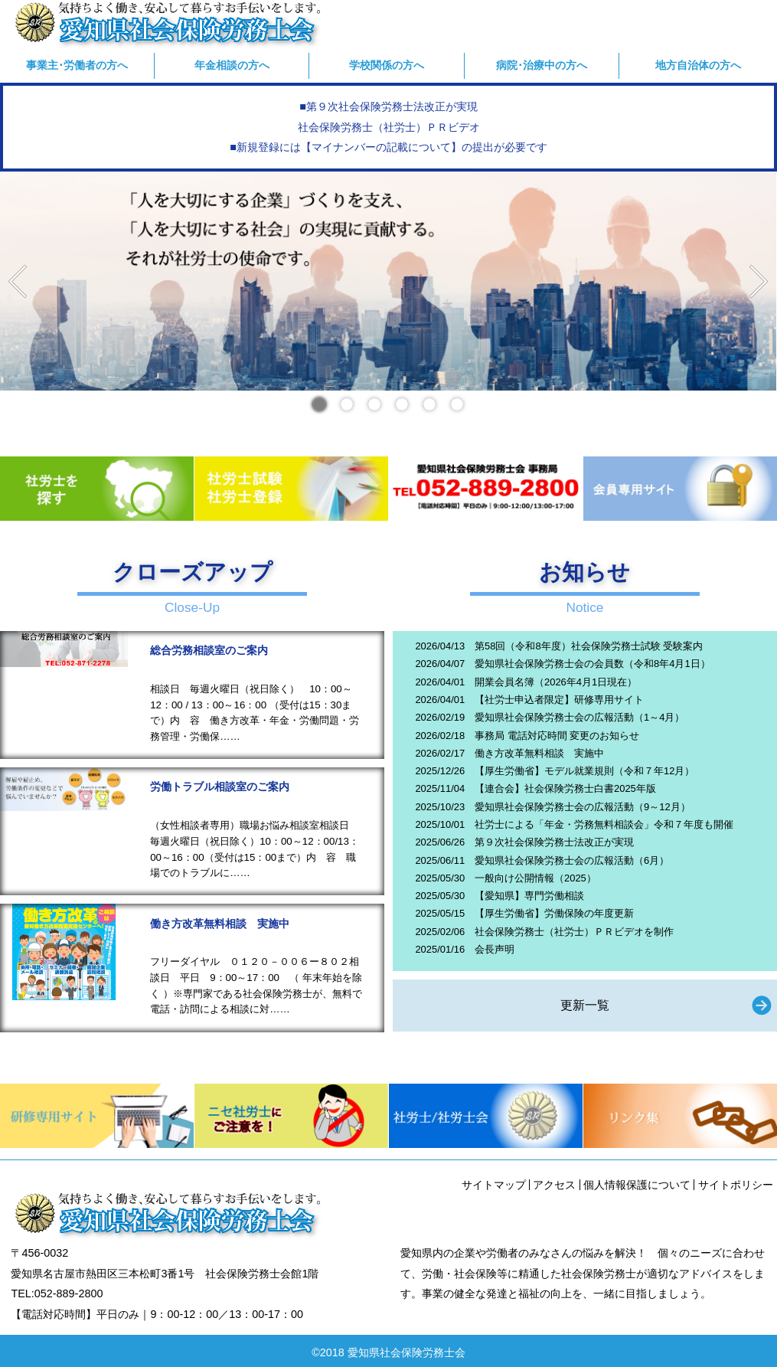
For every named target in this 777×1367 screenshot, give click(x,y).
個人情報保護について (636, 1184)
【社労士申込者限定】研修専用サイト (559, 699)
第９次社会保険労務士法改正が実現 (554, 842)
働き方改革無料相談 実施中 (539, 753)
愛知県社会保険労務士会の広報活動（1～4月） (579, 717)
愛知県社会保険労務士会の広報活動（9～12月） (582, 807)
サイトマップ (494, 1184)
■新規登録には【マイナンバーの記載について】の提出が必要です (388, 147)
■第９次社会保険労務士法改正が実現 (388, 106)
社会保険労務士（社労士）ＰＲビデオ (389, 127)
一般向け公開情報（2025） (535, 878)
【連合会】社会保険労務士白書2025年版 (565, 788)
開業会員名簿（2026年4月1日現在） (556, 682)
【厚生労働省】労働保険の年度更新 (554, 913)
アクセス (554, 1184)
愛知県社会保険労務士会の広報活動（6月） (572, 860)
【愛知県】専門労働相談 (529, 895)
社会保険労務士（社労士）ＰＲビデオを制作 (574, 931)
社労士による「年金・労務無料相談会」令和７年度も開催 (604, 824)
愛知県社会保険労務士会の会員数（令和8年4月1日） (592, 663)
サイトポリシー (735, 1184)
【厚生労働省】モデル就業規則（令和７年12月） (584, 771)
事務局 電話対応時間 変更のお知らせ (557, 735)
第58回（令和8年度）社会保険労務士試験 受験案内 (589, 646)
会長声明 (494, 949)
